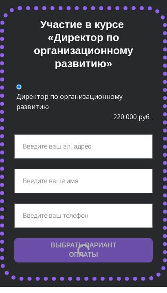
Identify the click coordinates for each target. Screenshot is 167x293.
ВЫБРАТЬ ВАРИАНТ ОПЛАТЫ (83, 250)
